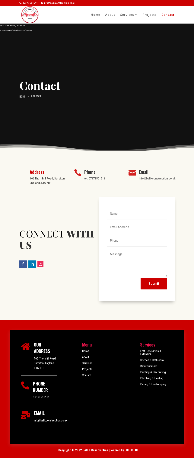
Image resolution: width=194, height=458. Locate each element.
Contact (168, 15)
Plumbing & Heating (151, 378)
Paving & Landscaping (153, 384)
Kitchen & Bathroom (152, 360)
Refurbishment (148, 366)
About (110, 15)
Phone (90, 171)
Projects (150, 15)
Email (143, 171)
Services (127, 15)
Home (95, 15)
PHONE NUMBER (40, 386)
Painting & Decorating (153, 372)
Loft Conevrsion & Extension (150, 352)
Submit (153, 283)
